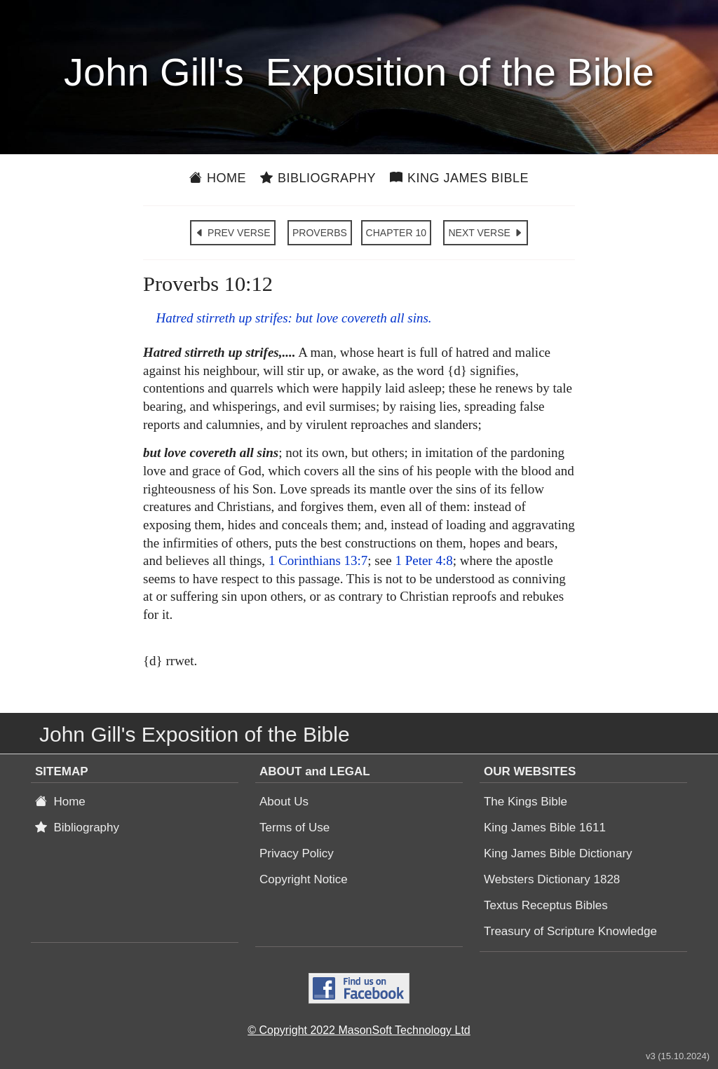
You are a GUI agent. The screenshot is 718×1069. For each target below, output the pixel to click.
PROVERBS (319, 232)
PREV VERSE (232, 232)
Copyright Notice (303, 879)
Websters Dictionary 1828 (552, 879)
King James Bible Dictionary (558, 853)
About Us (284, 801)
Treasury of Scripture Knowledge (570, 931)
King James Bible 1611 (545, 827)
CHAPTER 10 (396, 232)
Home (217, 178)
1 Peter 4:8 (423, 560)
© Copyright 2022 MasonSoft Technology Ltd (359, 1030)
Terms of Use (294, 827)
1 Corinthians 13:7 (318, 560)
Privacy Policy (296, 853)
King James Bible (459, 178)
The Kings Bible (525, 801)
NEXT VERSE (485, 232)
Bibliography (318, 178)
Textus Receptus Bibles (546, 905)
